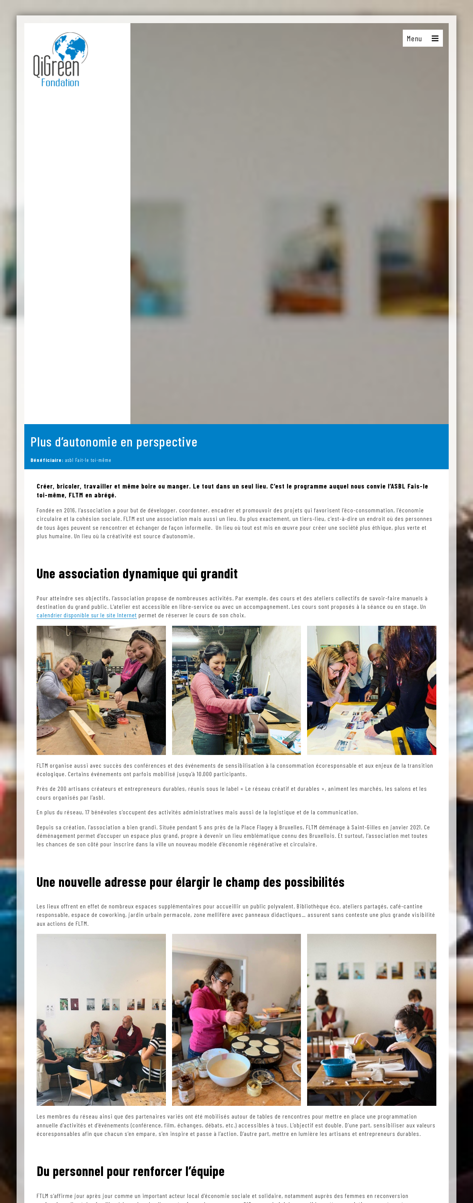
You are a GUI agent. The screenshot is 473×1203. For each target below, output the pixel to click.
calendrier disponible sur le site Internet (89, 614)
